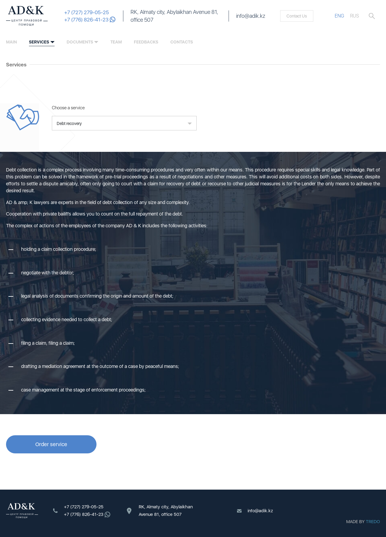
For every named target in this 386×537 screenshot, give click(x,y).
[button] (124, 123)
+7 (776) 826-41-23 (89, 20)
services (39, 42)
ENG (339, 16)
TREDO (373, 521)
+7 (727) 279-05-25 (86, 12)
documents (80, 42)
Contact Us (296, 16)
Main (11, 42)
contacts (181, 42)
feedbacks (146, 42)
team (116, 42)
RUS (354, 16)
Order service (51, 444)
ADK (27, 16)
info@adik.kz (250, 16)
